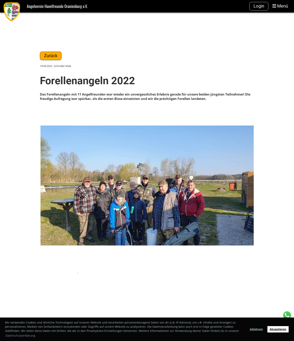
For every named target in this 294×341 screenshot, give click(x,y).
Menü (280, 6)
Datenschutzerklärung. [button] (21, 335)
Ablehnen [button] (256, 329)
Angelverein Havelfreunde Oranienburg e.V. (57, 6)
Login (259, 6)
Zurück (50, 55)
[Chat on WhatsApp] (287, 315)
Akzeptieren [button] (278, 329)
